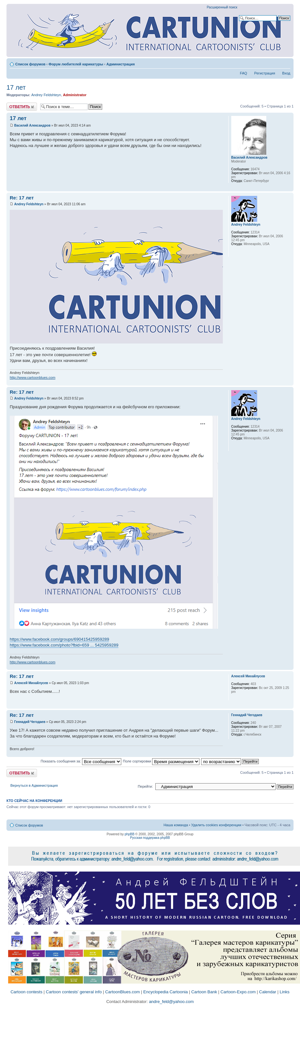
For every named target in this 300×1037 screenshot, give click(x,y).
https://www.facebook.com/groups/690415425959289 (59, 639)
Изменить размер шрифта (285, 63)
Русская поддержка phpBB (150, 838)
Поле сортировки (161, 761)
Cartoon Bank (204, 991)
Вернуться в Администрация (34, 785)
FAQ (243, 73)
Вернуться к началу (288, 188)
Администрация (120, 64)
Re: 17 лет (22, 197)
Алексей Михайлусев (31, 683)
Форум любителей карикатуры (76, 64)
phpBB (129, 834)
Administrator (74, 95)
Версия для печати (275, 63)
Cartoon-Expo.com (238, 991)
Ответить (21, 107)
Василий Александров (32, 125)
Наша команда (175, 825)
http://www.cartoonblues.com (32, 377)
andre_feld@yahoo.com (171, 1001)
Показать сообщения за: (81, 761)
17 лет (16, 87)
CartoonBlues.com (122, 991)
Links (284, 991)
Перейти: (145, 786)
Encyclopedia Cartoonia (165, 991)
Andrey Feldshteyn (46, 95)
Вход (286, 73)
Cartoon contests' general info (74, 991)
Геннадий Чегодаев (29, 722)
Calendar (267, 991)
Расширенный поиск (222, 7)
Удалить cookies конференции (216, 825)
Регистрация (264, 73)
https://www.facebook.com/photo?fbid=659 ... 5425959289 (64, 645)
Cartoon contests (26, 991)
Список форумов (30, 64)
